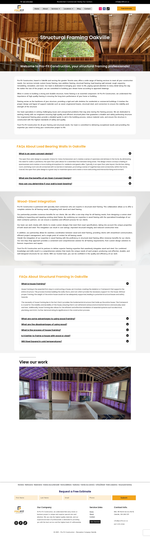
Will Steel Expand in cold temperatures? (41, 341)
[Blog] (78, 8)
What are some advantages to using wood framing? (48, 318)
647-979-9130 (119, 524)
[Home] (37, 8)
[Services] (56, 8)
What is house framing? (33, 283)
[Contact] (87, 8)
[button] (75, 153)
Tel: (26, 2)
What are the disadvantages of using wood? (44, 324)
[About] (45, 8)
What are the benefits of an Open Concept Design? (45, 178)
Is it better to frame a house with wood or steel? (45, 335)
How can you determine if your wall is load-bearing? (45, 183)
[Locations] (68, 8)
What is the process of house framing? (41, 330)
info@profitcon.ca (122, 2)
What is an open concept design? (36, 153)
